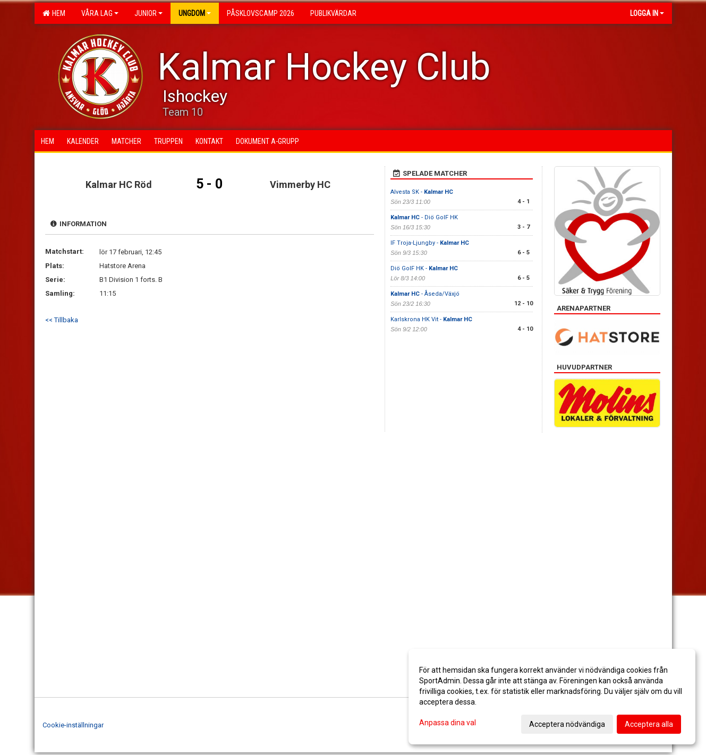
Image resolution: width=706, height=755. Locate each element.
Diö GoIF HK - (424, 268)
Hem (53, 13)
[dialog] (552, 696)
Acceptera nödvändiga (567, 724)
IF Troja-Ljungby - (429, 242)
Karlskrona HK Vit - (431, 319)
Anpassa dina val (447, 722)
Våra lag (99, 13)
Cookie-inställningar (73, 725)
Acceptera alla (649, 724)
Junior (148, 13)
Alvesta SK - (421, 191)
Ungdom (194, 13)
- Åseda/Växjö (425, 293)
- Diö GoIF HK (424, 217)
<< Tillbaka (61, 320)
